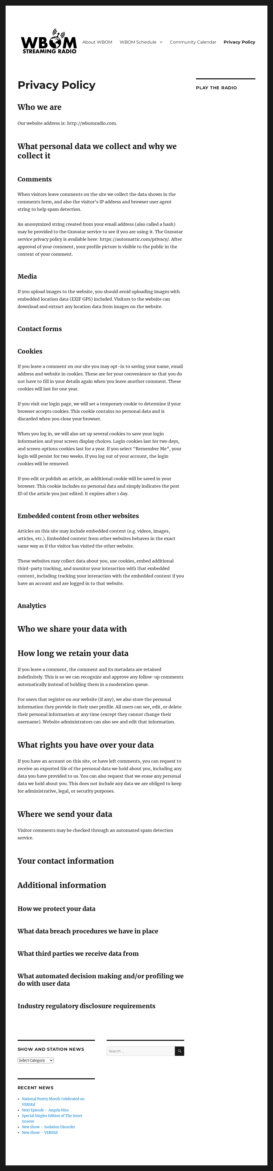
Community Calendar (193, 42)
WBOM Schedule (138, 42)
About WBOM (97, 42)
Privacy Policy (239, 42)
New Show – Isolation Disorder (48, 1127)
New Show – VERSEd (40, 1132)
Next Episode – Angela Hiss (45, 1110)
